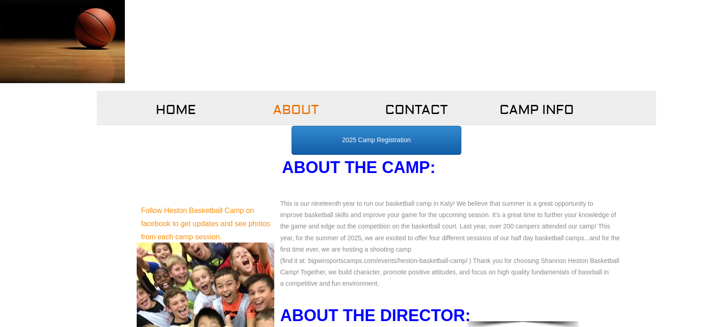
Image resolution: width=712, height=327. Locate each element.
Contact (416, 110)
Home (176, 110)
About (296, 110)
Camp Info (536, 110)
